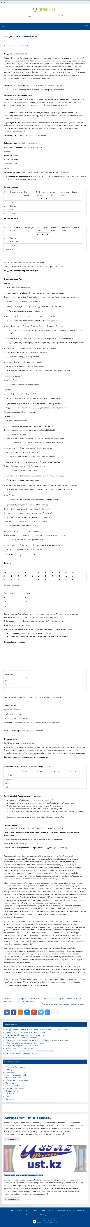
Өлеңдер (10, 1099)
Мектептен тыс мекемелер (17, 1080)
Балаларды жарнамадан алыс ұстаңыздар (24, 1046)
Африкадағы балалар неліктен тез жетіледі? (24, 1048)
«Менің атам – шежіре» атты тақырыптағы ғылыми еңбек (30, 1051)
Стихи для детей (13, 1086)
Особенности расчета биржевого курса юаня (25, 1032)
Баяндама (10, 1072)
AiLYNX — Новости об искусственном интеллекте (47, 1221)
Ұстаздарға (10, 1070)
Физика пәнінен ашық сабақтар (18, 45)
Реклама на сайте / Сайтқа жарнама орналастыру (45, 1215)
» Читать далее (12, 1139)
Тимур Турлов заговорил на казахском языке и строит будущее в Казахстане (38, 1030)
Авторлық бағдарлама (15, 1067)
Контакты (80, 1210)
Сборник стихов (47, 1210)
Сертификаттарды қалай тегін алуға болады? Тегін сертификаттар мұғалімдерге (40, 1040)
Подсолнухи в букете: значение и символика (25, 1035)
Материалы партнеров (65, 1210)
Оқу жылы (10, 1083)
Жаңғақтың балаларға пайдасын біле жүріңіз (25, 1043)
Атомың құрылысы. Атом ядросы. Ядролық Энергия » (64, 1004)
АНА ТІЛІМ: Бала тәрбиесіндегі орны (21, 1054)
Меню (3, 2)
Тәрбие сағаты (12, 1091)
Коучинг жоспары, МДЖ (16, 1075)
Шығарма (10, 1094)
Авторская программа (13, 1210)
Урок (28, 1210)
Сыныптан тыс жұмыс (15, 1088)
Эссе (8, 1096)
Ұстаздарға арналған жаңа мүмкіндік (21, 1038)
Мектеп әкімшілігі (13, 1078)
